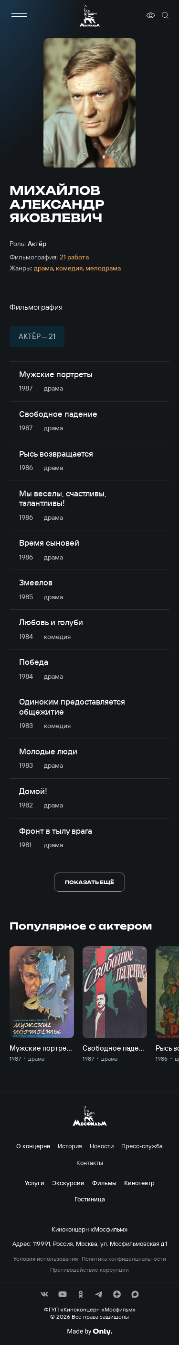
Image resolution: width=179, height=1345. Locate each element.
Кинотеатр (139, 1183)
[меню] (19, 15)
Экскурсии (68, 1183)
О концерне (33, 1146)
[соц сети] (44, 1294)
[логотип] (90, 15)
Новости (102, 1146)
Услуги (34, 1183)
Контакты (89, 1162)
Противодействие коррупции (89, 1270)
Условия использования (45, 1258)
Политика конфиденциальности (124, 1258)
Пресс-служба (142, 1146)
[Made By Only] (89, 1331)
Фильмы (104, 1183)
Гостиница (89, 1199)
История (70, 1146)
